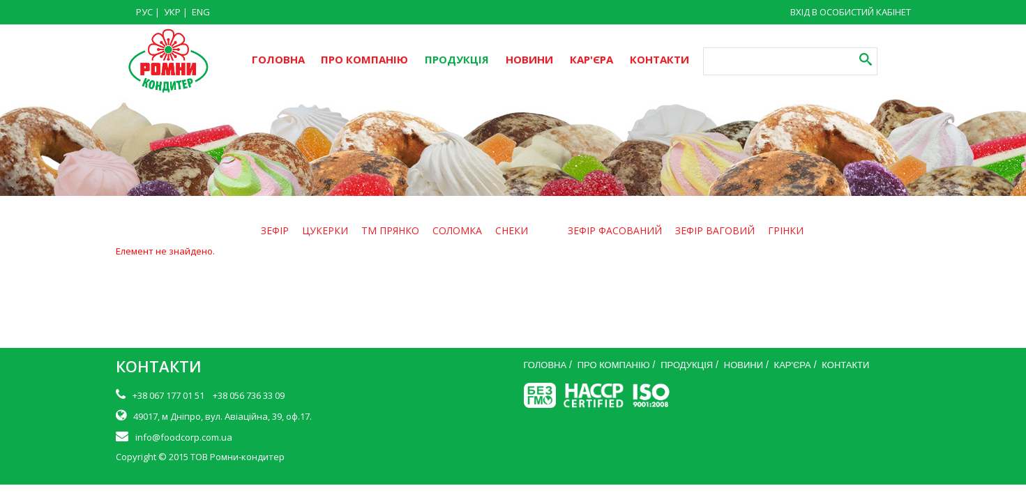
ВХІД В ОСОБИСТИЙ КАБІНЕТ (850, 12)
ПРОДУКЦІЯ (457, 59)
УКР (172, 12)
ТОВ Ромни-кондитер (237, 456)
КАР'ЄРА (591, 59)
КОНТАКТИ (659, 59)
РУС (144, 12)
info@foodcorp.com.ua (183, 437)
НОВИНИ (529, 59)
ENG (201, 12)
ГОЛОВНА (278, 59)
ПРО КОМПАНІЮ (364, 59)
